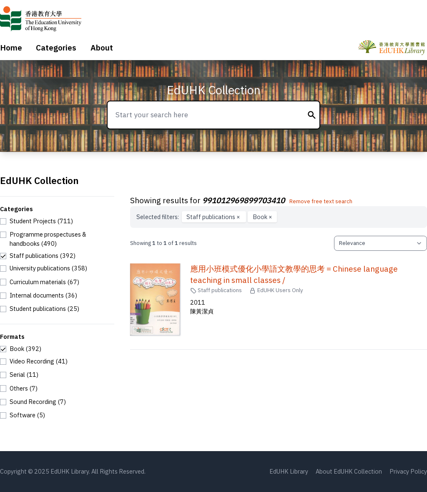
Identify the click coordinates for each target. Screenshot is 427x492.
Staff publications (213, 217)
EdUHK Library (288, 471)
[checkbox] (36, 221)
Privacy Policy (408, 471)
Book (262, 217)
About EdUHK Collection (349, 471)
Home (11, 48)
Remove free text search (320, 201)
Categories (56, 48)
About (101, 48)
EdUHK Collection (214, 90)
